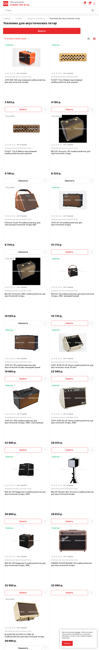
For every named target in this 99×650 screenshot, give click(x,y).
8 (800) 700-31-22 (19, 5)
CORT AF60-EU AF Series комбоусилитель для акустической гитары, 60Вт (71, 366)
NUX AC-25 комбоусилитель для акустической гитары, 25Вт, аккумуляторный (72, 252)
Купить (23, 94)
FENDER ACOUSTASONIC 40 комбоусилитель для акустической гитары (72, 480)
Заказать (23, 151)
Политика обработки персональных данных (20, 637)
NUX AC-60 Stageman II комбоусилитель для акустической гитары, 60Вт (25, 423)
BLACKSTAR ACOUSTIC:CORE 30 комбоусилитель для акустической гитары (25, 536)
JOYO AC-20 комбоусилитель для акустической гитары (67, 195)
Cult (35, 645)
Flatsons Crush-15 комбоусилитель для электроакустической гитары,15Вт (23, 195)
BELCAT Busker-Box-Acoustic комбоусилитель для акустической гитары (71, 423)
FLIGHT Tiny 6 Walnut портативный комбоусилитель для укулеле (21, 138)
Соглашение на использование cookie (18, 641)
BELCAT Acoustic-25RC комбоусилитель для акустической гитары (25, 252)
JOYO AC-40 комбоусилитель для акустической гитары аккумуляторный (23, 309)
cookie (77, 632)
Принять (67, 643)
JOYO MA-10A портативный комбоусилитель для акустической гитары (25, 82)
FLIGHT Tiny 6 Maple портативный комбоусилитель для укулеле (67, 82)
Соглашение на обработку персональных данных (22, 639)
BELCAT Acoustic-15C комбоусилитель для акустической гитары (71, 138)
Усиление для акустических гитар (18, 77)
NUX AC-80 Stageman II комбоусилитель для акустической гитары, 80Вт (25, 480)
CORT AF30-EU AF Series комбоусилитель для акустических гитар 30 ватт (71, 309)
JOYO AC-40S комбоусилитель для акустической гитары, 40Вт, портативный (24, 366)
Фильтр (26, 31)
